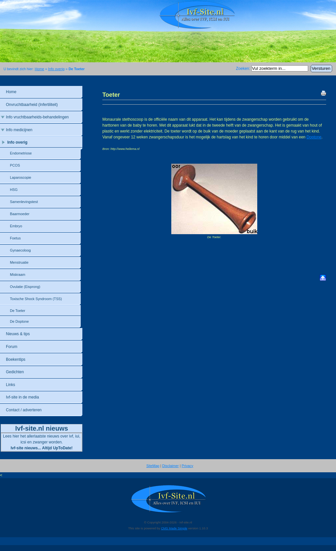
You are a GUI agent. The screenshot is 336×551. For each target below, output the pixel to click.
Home (39, 69)
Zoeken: (243, 68)
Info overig (56, 69)
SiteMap (152, 466)
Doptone (313, 137)
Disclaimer (170, 466)
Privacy (187, 466)
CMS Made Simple (174, 528)
